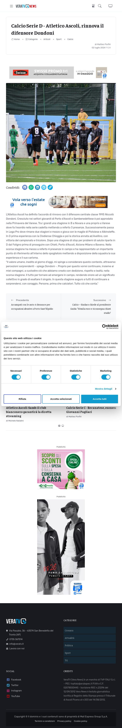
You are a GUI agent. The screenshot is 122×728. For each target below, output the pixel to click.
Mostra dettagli (103, 388)
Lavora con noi (15, 638)
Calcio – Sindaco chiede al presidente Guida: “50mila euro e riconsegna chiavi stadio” (90, 308)
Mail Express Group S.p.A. (94, 706)
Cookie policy (80, 710)
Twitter (12, 674)
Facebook (13, 669)
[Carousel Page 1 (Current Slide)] (59, 415)
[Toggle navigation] (11, 6)
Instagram (14, 680)
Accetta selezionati (61, 399)
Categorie (32, 39)
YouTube (13, 685)
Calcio (70, 39)
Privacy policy (64, 710)
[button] (100, 6)
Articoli (47, 39)
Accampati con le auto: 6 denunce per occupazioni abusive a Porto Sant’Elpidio (32, 306)
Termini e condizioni (45, 710)
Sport (58, 39)
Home (15, 39)
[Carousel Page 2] (63, 415)
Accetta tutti (100, 399)
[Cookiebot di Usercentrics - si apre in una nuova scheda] (104, 326)
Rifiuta (22, 399)
